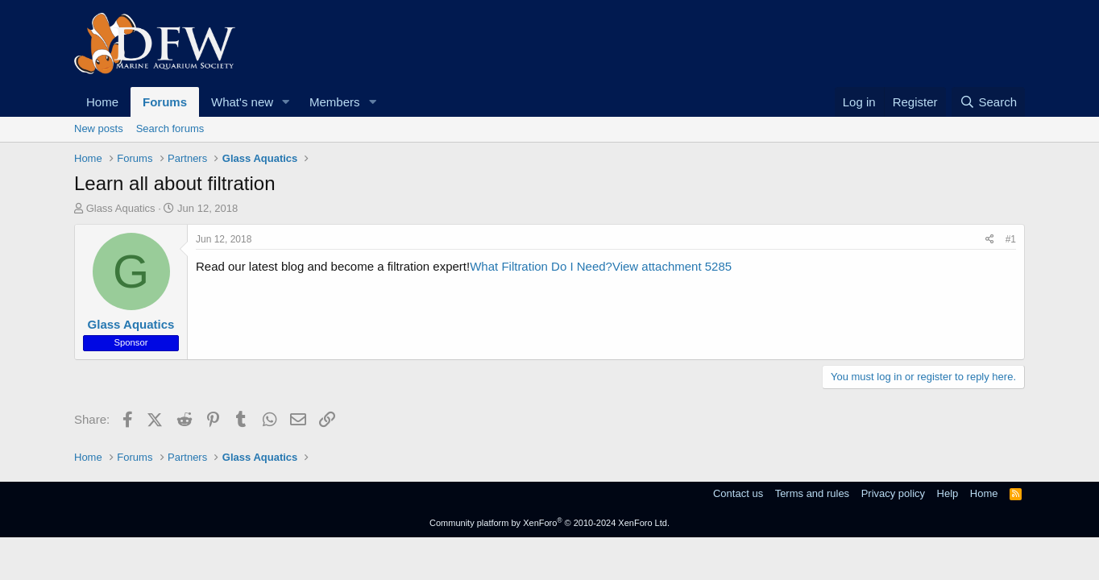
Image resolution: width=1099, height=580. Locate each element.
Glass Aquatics (121, 208)
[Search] (988, 102)
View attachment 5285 (672, 266)
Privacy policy (893, 493)
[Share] (990, 239)
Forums (165, 102)
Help (948, 493)
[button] (286, 102)
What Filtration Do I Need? (541, 266)
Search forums (170, 128)
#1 (1011, 239)
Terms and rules (812, 493)
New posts (98, 128)
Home (102, 102)
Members (334, 102)
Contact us (738, 493)
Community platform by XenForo (549, 523)
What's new (242, 102)
